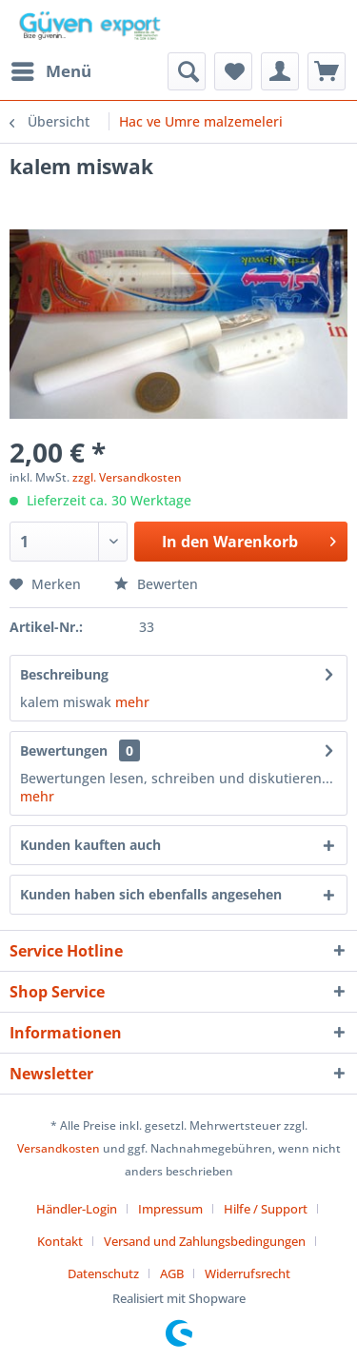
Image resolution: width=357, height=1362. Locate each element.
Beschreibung (64, 674)
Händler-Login (76, 1208)
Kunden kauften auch (90, 845)
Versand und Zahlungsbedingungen (205, 1241)
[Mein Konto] (280, 71)
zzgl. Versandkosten (127, 477)
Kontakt (60, 1241)
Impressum (170, 1208)
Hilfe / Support (265, 1208)
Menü (51, 69)
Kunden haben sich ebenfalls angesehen (151, 894)
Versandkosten (58, 1148)
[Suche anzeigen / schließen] (187, 71)
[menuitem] (50, 71)
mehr (132, 702)
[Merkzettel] (233, 71)
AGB (172, 1273)
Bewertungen (64, 750)
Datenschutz (103, 1273)
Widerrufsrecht (247, 1273)
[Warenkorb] (326, 71)
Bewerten (156, 584)
